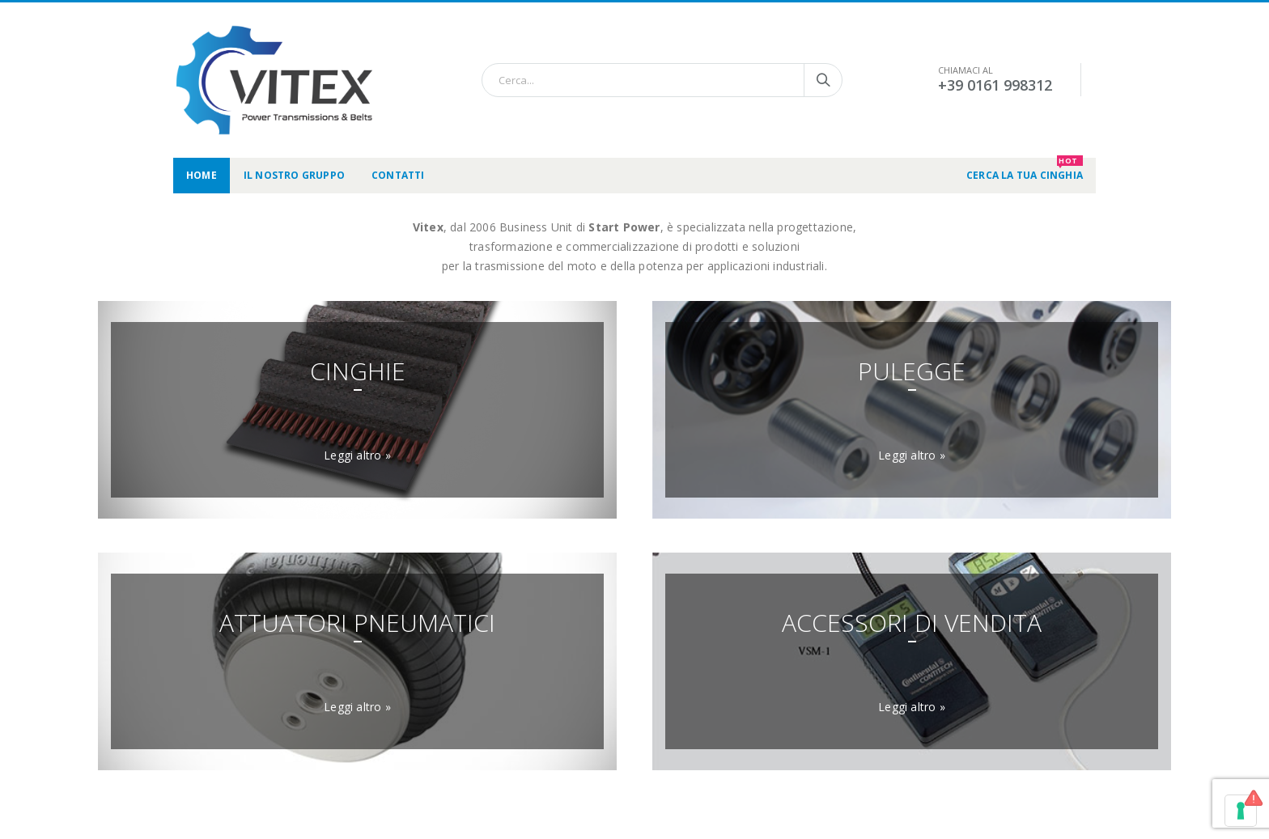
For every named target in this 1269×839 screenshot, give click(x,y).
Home (201, 175)
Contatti (398, 175)
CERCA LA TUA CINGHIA (1024, 170)
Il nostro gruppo (294, 175)
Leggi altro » (357, 455)
